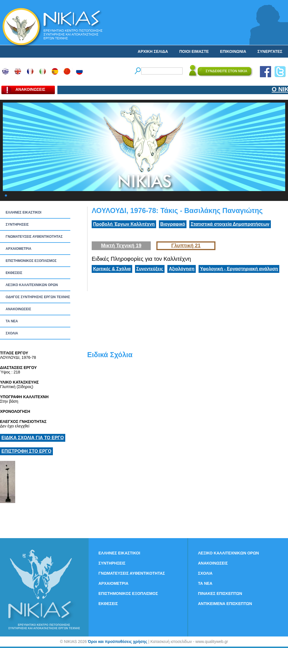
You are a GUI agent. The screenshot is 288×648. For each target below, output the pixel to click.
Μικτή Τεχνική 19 (121, 245)
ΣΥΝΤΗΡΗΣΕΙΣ (17, 224)
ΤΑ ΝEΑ (12, 321)
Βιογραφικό (172, 224)
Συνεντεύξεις (149, 268)
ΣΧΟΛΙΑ (12, 333)
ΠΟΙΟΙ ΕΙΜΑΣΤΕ (194, 51)
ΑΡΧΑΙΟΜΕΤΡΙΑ (18, 249)
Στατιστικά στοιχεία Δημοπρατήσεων (230, 224)
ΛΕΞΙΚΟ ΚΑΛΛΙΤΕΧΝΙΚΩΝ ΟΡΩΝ (32, 285)
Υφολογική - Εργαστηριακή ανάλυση (239, 268)
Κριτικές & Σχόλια (112, 268)
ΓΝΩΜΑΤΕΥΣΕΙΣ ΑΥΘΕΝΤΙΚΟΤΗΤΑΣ (34, 237)
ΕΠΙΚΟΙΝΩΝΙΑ (233, 51)
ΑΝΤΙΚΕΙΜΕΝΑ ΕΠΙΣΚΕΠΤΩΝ (225, 603)
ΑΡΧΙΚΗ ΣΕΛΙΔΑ (153, 51)
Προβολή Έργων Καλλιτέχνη (124, 224)
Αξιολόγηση (181, 268)
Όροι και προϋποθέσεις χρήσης (117, 641)
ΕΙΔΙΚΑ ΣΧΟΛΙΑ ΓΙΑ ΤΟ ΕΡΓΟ (32, 437)
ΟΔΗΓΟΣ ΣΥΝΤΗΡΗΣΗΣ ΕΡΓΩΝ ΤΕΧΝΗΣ (38, 297)
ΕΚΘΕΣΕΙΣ (14, 273)
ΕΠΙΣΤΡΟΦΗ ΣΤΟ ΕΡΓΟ (26, 451)
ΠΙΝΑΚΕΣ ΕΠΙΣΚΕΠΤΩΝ (220, 593)
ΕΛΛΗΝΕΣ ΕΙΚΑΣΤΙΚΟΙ (23, 212)
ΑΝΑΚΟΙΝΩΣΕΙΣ (18, 309)
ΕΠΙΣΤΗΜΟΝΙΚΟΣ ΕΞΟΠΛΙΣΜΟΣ (31, 261)
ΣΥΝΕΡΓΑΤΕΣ (269, 51)
